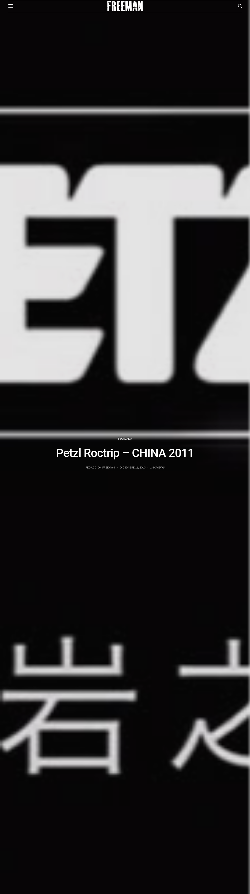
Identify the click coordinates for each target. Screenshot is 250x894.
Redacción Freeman (100, 467)
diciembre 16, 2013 (133, 467)
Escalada (125, 438)
